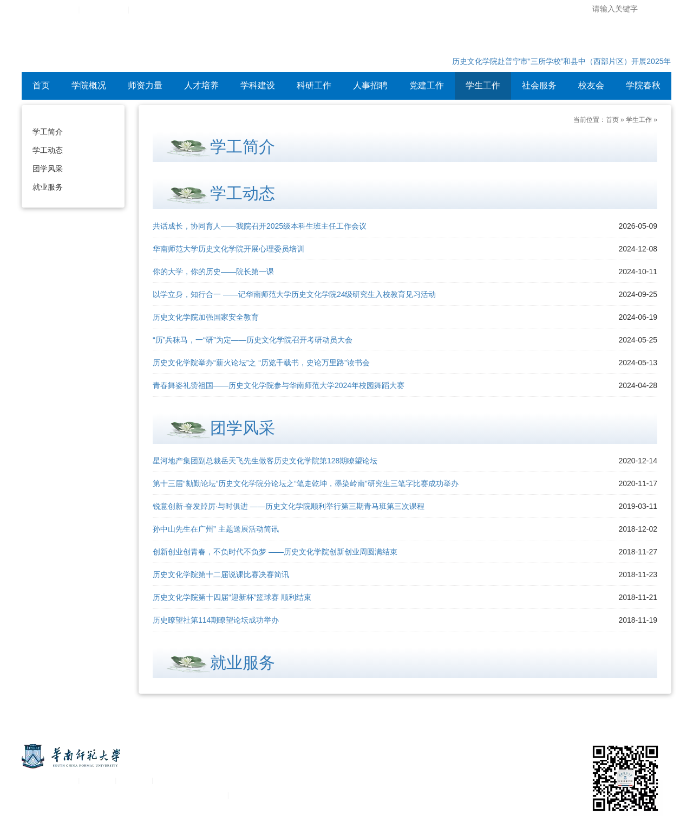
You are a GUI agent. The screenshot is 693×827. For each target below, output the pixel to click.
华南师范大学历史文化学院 (162, 46)
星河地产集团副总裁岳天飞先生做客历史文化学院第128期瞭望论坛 (265, 460)
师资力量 (145, 85)
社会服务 (539, 85)
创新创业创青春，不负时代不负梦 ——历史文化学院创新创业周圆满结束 (275, 551)
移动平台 (134, 780)
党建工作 (426, 85)
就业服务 (47, 187)
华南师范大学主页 (48, 10)
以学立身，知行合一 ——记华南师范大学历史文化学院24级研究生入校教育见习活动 (294, 294)
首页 (41, 85)
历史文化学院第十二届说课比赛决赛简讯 (221, 574)
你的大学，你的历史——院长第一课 (213, 271)
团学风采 (47, 168)
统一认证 (97, 780)
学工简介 (47, 131)
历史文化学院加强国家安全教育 (206, 317)
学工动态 (47, 150)
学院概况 (88, 85)
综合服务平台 (103, 10)
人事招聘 (370, 85)
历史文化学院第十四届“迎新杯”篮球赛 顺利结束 (232, 597)
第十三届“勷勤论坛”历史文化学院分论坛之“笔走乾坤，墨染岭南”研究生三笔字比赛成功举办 (306, 483)
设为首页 (147, 10)
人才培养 (201, 85)
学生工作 (483, 85)
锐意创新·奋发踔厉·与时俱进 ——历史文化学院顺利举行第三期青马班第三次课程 (288, 506)
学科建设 (257, 85)
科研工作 (314, 85)
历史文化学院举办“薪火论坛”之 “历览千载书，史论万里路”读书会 (261, 362)
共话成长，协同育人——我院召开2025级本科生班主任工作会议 (260, 226)
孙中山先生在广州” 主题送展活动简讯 (216, 529)
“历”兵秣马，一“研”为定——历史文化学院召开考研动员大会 (252, 339)
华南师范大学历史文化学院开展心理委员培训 (228, 248)
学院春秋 (643, 85)
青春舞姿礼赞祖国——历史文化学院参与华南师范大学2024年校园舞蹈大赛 (278, 385)
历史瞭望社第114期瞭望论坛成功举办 (216, 620)
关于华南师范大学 (48, 780)
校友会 (591, 85)
